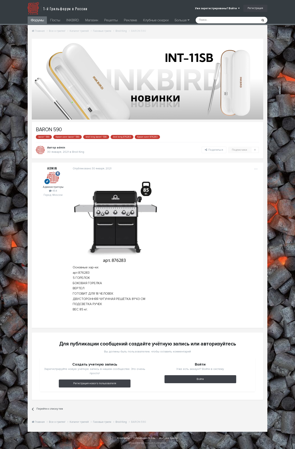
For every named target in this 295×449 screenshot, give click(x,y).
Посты (55, 20)
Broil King (78, 152)
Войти (200, 379)
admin (61, 147)
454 (53, 191)
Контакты (123, 438)
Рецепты (111, 20)
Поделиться (214, 150)
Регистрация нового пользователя (94, 383)
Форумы (37, 20)
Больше (182, 20)
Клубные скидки (155, 20)
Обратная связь (144, 438)
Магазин (91, 20)
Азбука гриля (168, 438)
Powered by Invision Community (148, 442)
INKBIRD (72, 20)
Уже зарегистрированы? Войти (217, 8)
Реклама (130, 20)
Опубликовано (92, 168)
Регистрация (255, 8)
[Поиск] (218, 20)
